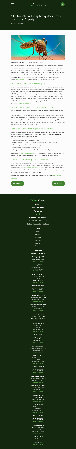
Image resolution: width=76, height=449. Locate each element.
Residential (38, 234)
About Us (38, 243)
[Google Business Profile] (36, 214)
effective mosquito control (26, 153)
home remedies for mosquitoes (22, 103)
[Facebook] (40, 214)
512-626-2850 (38, 207)
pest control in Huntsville (22, 79)
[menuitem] (29, 224)
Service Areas (38, 240)
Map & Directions (38, 261)
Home (38, 231)
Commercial (38, 237)
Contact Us (38, 246)
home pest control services (33, 167)
